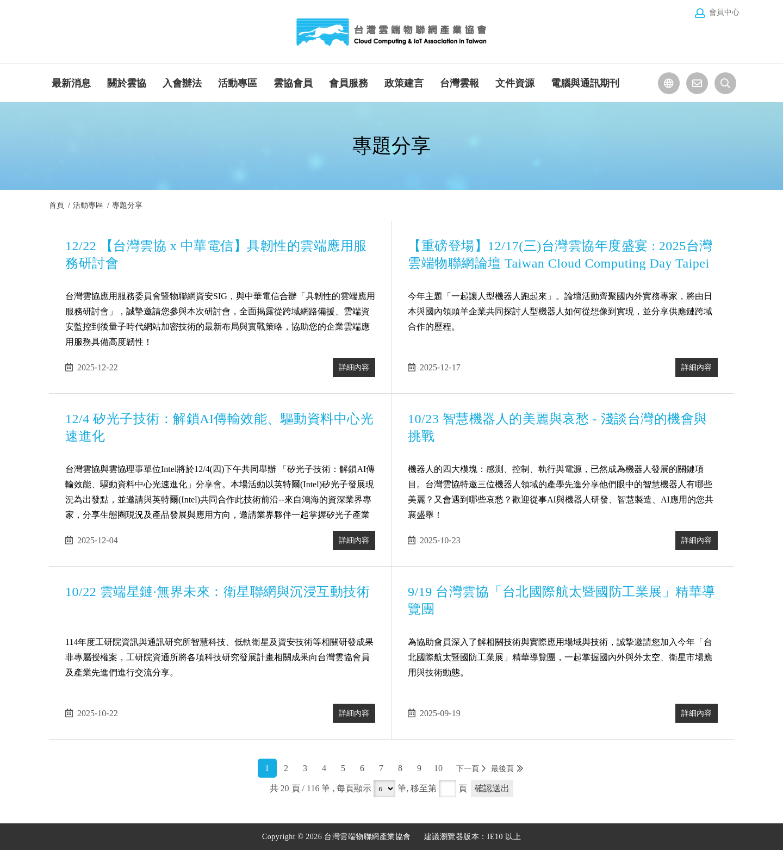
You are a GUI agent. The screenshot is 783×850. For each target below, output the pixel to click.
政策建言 (404, 83)
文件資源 (515, 83)
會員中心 (724, 12)
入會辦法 (182, 83)
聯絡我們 (697, 83)
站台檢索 (725, 83)
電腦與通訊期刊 (585, 83)
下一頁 (467, 769)
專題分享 (127, 205)
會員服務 (348, 83)
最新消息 (71, 83)
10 (438, 768)
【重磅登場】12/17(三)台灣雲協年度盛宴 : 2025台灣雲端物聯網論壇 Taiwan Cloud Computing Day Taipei (551, 269)
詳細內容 (347, 367)
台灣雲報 (459, 83)
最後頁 (502, 769)
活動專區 (237, 83)
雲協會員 (293, 83)
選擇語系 (669, 83)
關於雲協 (126, 83)
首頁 (56, 205)
